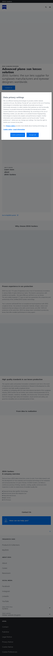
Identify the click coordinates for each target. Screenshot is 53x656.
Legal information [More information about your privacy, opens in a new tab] (19, 129)
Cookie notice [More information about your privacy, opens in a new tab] (7, 129)
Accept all (32, 135)
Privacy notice (10, 126)
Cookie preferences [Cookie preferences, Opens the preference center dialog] (17, 135)
